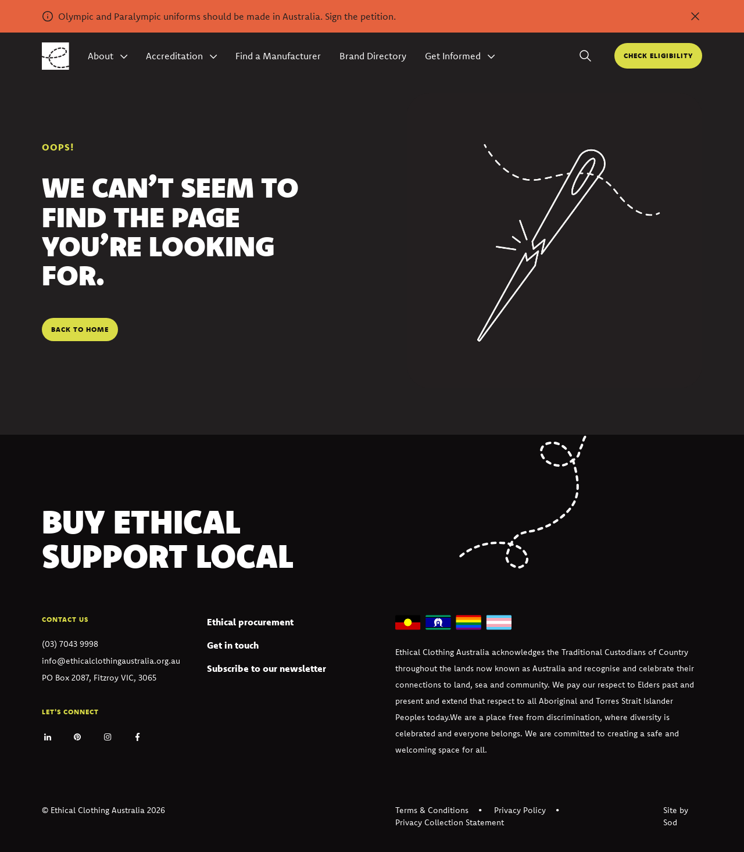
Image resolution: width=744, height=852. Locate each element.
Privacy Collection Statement (449, 822)
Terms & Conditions (431, 810)
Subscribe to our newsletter (266, 668)
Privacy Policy (520, 810)
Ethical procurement (250, 622)
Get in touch (233, 645)
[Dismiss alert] (695, 16)
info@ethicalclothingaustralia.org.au (111, 661)
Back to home (80, 329)
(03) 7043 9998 (70, 644)
